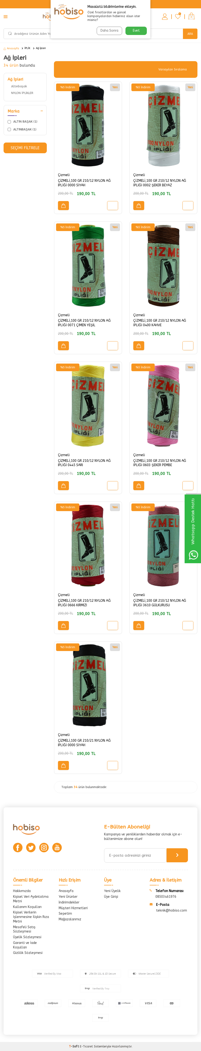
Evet (136, 31)
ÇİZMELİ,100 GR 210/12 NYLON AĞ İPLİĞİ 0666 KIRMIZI (84, 603)
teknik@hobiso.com (171, 910)
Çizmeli (64, 175)
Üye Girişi (111, 897)
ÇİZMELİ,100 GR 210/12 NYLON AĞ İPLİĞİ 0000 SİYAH (84, 183)
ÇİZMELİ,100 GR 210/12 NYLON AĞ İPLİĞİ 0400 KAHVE (159, 323)
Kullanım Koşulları (27, 907)
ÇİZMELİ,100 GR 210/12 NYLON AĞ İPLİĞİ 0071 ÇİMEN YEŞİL (84, 323)
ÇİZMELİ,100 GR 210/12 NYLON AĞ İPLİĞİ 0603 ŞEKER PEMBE (159, 463)
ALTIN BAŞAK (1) (22, 121)
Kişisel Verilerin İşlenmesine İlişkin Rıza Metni (31, 916)
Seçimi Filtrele (25, 148)
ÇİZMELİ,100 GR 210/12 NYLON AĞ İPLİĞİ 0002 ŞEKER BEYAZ (159, 183)
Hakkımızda (22, 891)
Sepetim (65, 914)
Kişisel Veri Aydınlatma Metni (30, 899)
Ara (190, 33)
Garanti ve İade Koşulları (25, 945)
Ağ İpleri (41, 48)
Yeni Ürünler (68, 897)
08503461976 (165, 897)
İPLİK (27, 48)
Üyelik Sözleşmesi (27, 937)
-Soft (74, 1046)
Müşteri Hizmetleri (73, 908)
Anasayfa (11, 48)
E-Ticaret (86, 1046)
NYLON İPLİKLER (22, 93)
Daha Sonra (109, 31)
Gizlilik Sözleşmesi (28, 953)
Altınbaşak (19, 86)
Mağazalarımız (70, 919)
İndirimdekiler (69, 902)
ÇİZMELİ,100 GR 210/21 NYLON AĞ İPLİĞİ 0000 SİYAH (84, 743)
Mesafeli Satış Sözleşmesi (24, 929)
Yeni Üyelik (112, 891)
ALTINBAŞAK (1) (22, 129)
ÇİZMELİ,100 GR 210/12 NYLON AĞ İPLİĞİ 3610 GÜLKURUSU (159, 603)
